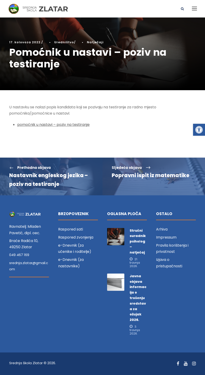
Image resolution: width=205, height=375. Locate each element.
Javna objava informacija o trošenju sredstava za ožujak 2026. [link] (138, 298)
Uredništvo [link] (64, 42)
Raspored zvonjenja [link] (75, 237)
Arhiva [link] (162, 229)
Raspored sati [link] (70, 229)
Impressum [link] (166, 237)
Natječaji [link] (95, 42)
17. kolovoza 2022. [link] (25, 42)
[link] (199, 130)
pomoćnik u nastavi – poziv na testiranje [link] (53, 124)
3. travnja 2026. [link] (135, 330)
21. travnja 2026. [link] (135, 262)
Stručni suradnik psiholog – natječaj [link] (138, 241)
